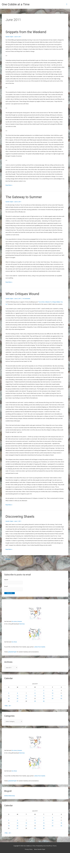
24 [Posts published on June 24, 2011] (52, 698)
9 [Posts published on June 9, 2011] (43, 693)
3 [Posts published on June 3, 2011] (52, 690)
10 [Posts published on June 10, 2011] (52, 693)
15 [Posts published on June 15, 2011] (35, 696)
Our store (14, 621)
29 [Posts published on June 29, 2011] (35, 701)
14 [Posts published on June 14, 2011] (26, 696)
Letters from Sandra (39, 647)
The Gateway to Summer (24, 197)
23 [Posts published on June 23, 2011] (43, 698)
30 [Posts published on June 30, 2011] (43, 701)
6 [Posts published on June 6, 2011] (17, 693)
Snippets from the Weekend (26, 32)
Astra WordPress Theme (50, 845)
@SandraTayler (12, 652)
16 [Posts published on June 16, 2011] (43, 696)
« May (6, 705)
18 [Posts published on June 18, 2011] (61, 696)
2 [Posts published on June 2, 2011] (43, 690)
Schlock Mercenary (9, 795)
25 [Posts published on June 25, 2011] (61, 698)
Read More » (9, 185)
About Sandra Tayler (39, 849)
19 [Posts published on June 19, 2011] (8, 698)
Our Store (14, 642)
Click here (22, 624)
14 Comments (26, 298)
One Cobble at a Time (16, 4)
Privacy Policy (28, 849)
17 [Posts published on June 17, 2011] (52, 696)
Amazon (19, 621)
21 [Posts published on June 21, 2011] (26, 698)
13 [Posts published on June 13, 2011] (17, 696)
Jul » (9, 705)
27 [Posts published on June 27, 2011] (17, 701)
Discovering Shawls (20, 516)
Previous (7, 559)
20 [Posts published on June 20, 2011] (17, 698)
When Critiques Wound (22, 294)
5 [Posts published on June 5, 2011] (8, 693)
